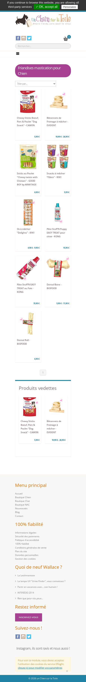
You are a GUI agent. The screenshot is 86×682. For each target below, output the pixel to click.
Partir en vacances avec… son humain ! (37, 586)
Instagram (23, 636)
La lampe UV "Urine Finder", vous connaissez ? (41, 581)
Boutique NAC (22, 504)
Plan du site (21, 551)
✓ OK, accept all (47, 6)
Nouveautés (21, 508)
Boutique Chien (23, 497)
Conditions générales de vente (31, 547)
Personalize (69, 7)
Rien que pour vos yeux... (30, 598)
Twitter (29, 636)
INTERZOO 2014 (25, 592)
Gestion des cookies (25, 558)
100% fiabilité (22, 543)
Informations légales (25, 532)
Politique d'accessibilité (27, 540)
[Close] (67, 671)
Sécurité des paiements (27, 536)
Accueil (19, 493)
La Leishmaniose (26, 575)
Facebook (17, 636)
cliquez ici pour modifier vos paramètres (40, 667)
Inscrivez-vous (28, 617)
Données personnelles (26, 555)
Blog (17, 512)
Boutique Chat (22, 501)
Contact (19, 516)
